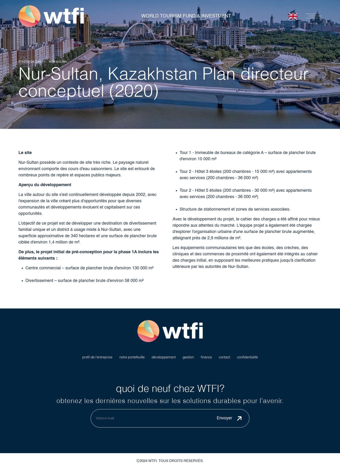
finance (206, 357)
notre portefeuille (132, 357)
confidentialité (247, 357)
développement (164, 357)
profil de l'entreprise (97, 357)
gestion (188, 357)
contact (224, 357)
